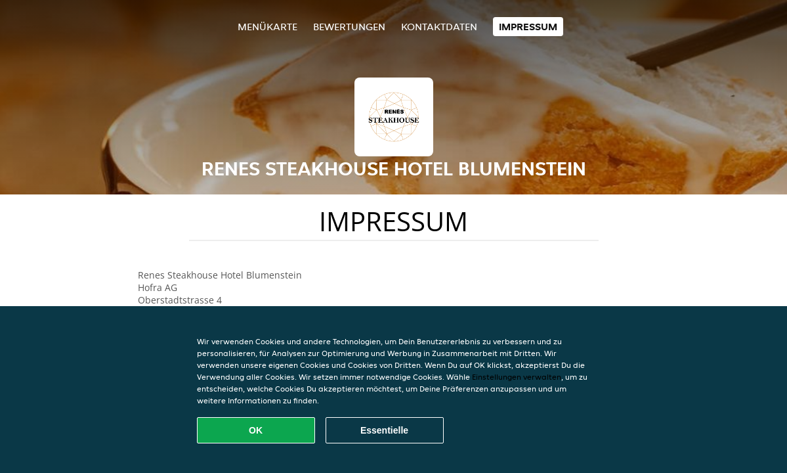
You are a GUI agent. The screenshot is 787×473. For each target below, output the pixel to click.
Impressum (528, 27)
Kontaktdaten (439, 27)
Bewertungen (349, 27)
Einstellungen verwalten (516, 377)
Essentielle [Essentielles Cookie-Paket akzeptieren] (384, 430)
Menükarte (267, 27)
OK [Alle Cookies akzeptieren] (256, 430)
